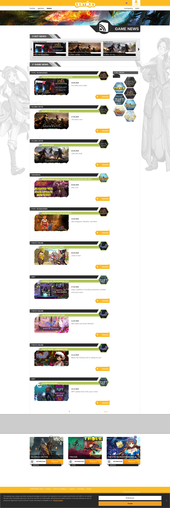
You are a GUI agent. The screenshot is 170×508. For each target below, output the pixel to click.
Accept (130, 503)
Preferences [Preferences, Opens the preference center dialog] (130, 498)
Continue (105, 97)
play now (54, 461)
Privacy (48, 489)
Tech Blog (80, 489)
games (41, 8)
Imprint (89, 489)
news (49, 8)
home (32, 8)
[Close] (166, 500)
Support (72, 489)
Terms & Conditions (59, 489)
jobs (137, 8)
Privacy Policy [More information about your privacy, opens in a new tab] (58, 500)
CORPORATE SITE (36, 489)
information (40, 461)
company (128, 8)
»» (106, 411)
